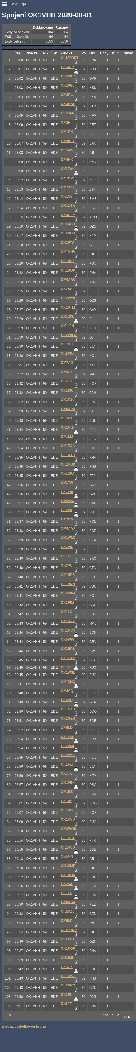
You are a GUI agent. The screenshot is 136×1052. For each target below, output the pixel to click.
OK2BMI (67, 746)
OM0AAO (68, 279)
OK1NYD (68, 709)
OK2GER (68, 718)
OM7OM (67, 519)
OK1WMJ (68, 537)
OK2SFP (67, 113)
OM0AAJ (68, 528)
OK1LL (66, 556)
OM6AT (66, 372)
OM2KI (66, 122)
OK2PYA (67, 242)
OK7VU (66, 565)
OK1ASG (68, 847)
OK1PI (66, 994)
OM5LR (67, 920)
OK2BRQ (68, 985)
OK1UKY (68, 473)
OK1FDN (68, 658)
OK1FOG (68, 446)
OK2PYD (68, 755)
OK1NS (66, 196)
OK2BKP (68, 76)
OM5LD (67, 727)
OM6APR (68, 409)
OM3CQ (67, 691)
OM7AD (67, 362)
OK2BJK (67, 958)
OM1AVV (68, 621)
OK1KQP (68, 948)
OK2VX (66, 510)
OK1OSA (68, 205)
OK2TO (66, 381)
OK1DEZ (67, 261)
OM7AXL (68, 187)
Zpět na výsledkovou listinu (24, 1026)
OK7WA (67, 492)
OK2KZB (68, 911)
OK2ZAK (68, 169)
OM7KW (67, 178)
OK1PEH (68, 782)
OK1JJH (67, 326)
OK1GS (67, 344)
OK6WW (67, 639)
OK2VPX (67, 353)
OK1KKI (67, 390)
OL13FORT (69, 58)
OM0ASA (68, 902)
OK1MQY (68, 630)
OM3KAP (68, 104)
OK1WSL (68, 672)
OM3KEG (68, 141)
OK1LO (66, 612)
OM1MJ (67, 436)
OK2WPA (68, 593)
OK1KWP (68, 976)
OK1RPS (68, 575)
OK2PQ (67, 700)
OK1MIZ (67, 427)
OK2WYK (68, 298)
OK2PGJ (67, 85)
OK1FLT (67, 764)
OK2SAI (67, 884)
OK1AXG (68, 455)
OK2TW (67, 483)
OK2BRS (68, 648)
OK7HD (67, 810)
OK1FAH (67, 737)
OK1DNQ (68, 682)
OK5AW (67, 150)
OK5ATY (67, 67)
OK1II (65, 667)
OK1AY (66, 801)
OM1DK (67, 132)
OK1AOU (68, 875)
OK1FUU (68, 400)
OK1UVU (68, 819)
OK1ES (66, 893)
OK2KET (67, 939)
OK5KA (67, 418)
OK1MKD (68, 838)
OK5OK (67, 967)
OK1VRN (68, 584)
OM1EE (67, 792)
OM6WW (67, 501)
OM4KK (67, 159)
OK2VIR (67, 547)
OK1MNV (68, 252)
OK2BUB (68, 233)
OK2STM (68, 307)
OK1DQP (68, 270)
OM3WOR (68, 829)
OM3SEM (68, 215)
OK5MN (67, 856)
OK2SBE (68, 289)
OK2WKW (69, 335)
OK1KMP (68, 865)
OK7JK (66, 773)
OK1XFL (67, 317)
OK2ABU (68, 224)
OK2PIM (67, 602)
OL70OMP (69, 930)
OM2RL (67, 94)
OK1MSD (68, 464)
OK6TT (66, 1003)
